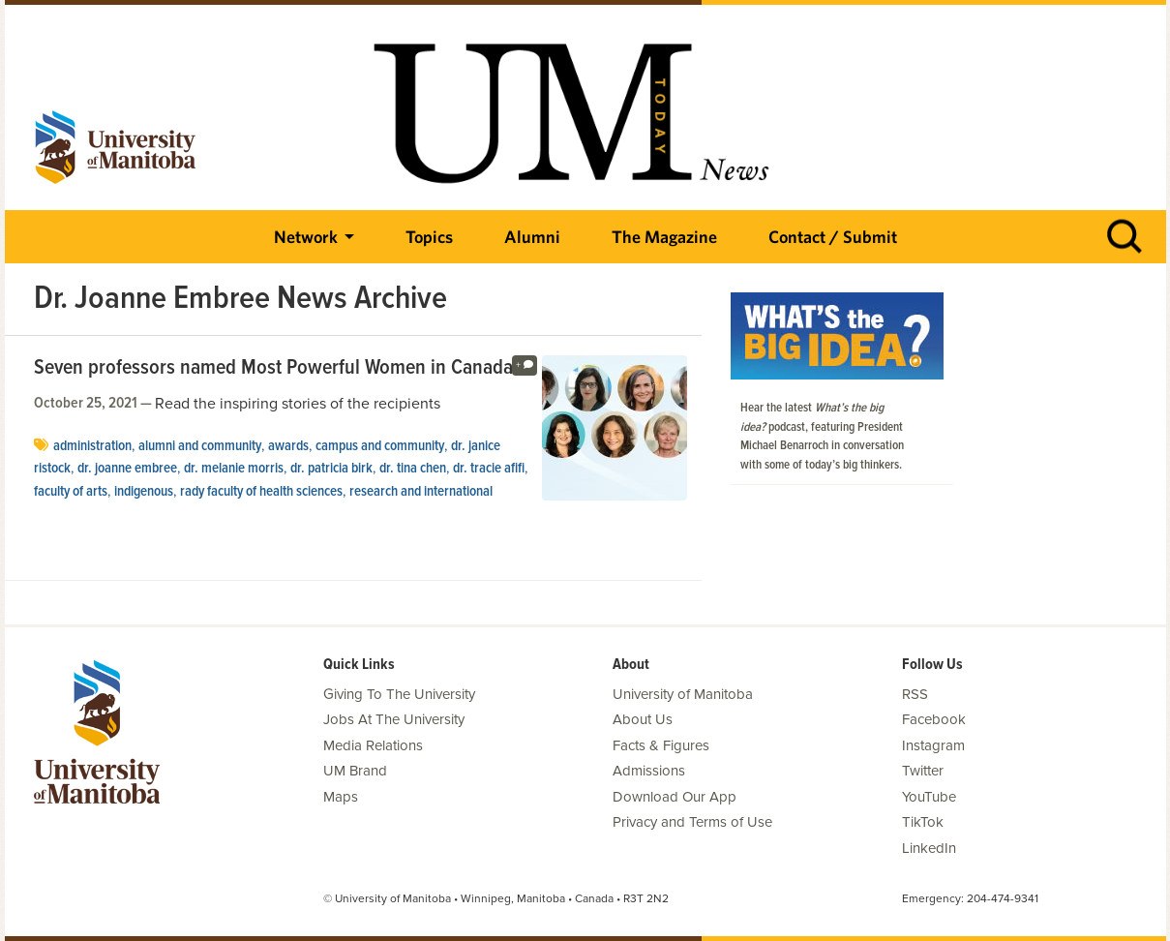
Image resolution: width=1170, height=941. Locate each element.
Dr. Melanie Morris (234, 468)
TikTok (923, 822)
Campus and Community (379, 446)
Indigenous (143, 491)
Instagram (933, 745)
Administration (92, 446)
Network (306, 237)
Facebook (934, 719)
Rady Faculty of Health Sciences (261, 491)
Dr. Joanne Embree (127, 468)
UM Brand (355, 770)
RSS (915, 694)
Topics (429, 237)
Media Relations (373, 745)
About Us (643, 719)
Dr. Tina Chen (412, 468)
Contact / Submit (832, 237)
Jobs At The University (394, 719)
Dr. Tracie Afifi (489, 468)
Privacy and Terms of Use (692, 822)
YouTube (929, 796)
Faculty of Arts (70, 491)
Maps (340, 796)
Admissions (649, 770)
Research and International (421, 491)
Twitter (923, 770)
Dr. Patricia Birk (331, 468)
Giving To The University (399, 694)
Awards (288, 446)
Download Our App (674, 796)
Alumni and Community (199, 446)
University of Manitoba (683, 694)
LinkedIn (929, 848)
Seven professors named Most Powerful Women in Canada (273, 368)
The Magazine (664, 237)
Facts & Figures (661, 745)
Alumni (532, 237)
